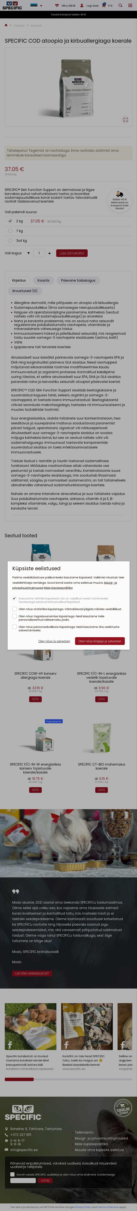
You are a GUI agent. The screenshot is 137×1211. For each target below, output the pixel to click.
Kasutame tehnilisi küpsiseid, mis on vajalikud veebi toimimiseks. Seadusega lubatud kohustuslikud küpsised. (64, 600)
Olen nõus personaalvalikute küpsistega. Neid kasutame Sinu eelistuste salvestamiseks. (69, 628)
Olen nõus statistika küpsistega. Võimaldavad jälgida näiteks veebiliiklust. (70, 609)
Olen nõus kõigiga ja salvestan (100, 641)
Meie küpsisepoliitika (58, 588)
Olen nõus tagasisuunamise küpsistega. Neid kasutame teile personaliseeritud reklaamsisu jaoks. (61, 617)
